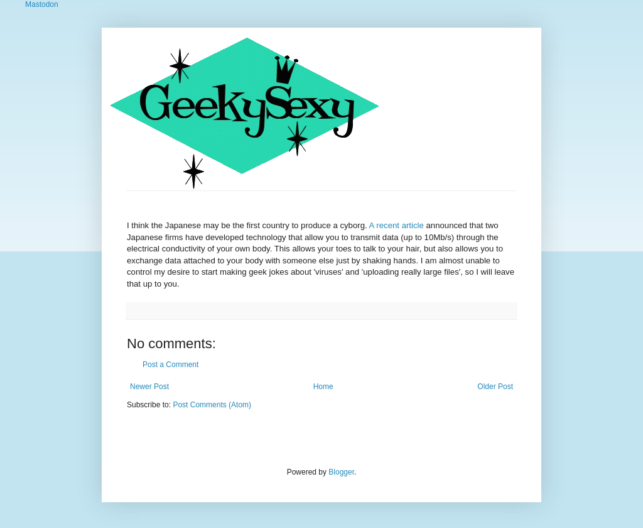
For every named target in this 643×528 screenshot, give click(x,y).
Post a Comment (170, 364)
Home (323, 386)
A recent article (396, 225)
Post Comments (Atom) (212, 404)
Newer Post (149, 386)
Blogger (341, 472)
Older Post (495, 386)
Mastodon (41, 4)
